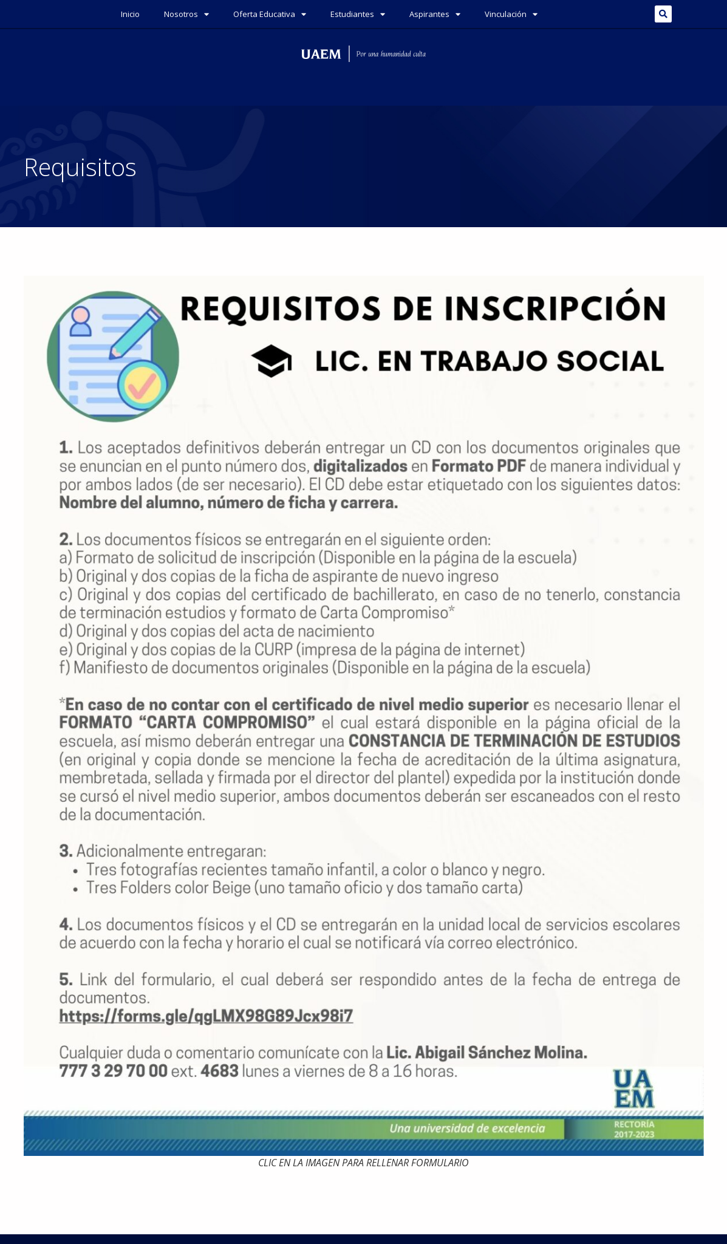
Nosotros (186, 14)
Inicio (130, 14)
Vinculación (511, 14)
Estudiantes (357, 14)
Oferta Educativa (269, 14)
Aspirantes (434, 14)
